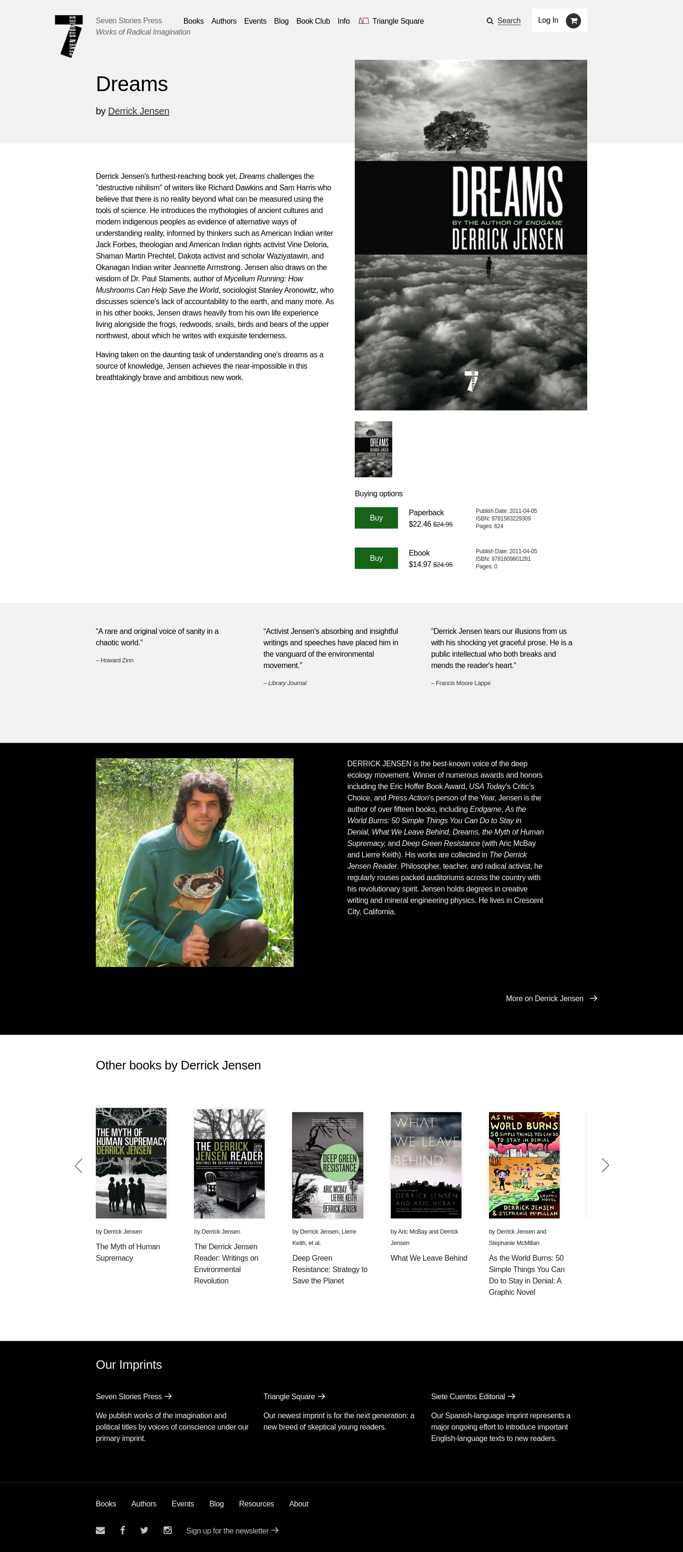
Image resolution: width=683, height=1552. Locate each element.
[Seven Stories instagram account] (167, 1530)
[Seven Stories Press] (68, 36)
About (298, 1504)
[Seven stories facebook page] (122, 1530)
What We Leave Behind (429, 1258)
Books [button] (194, 21)
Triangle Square (289, 1397)
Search (509, 21)
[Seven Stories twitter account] (144, 1530)
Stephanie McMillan (514, 1242)
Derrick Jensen (138, 111)
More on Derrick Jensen (544, 998)
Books (106, 1504)
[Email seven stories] (100, 1530)
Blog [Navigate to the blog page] (281, 21)
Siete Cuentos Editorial (468, 1397)
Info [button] (344, 21)
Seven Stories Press (129, 21)
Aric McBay (412, 1231)
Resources (256, 1504)
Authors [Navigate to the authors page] (224, 21)
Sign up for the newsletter (227, 1531)
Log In (548, 20)
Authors (144, 1504)
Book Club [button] (313, 21)
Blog (216, 1504)
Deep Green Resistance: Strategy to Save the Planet (330, 1269)
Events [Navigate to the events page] (255, 21)
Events (183, 1504)
